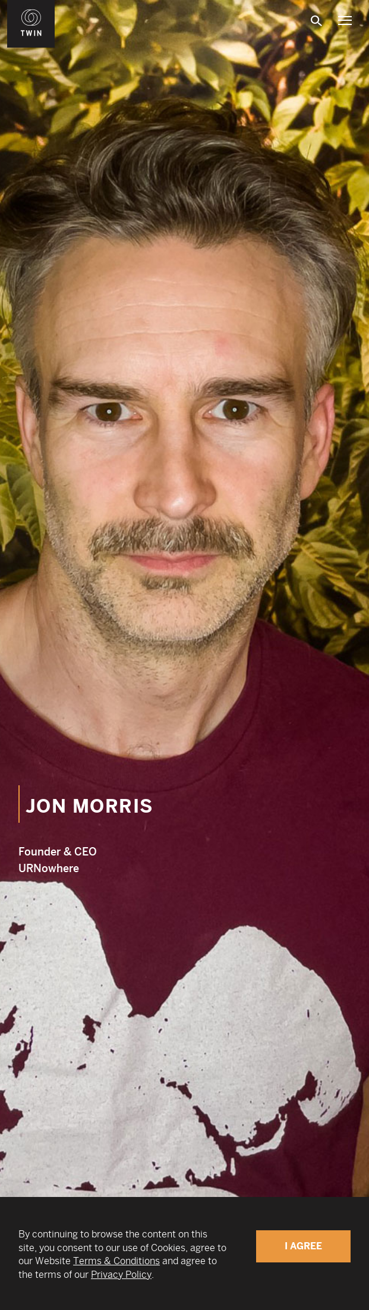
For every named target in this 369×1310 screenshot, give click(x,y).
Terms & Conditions (116, 1261)
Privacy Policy (121, 1274)
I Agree (303, 1246)
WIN (31, 6)
